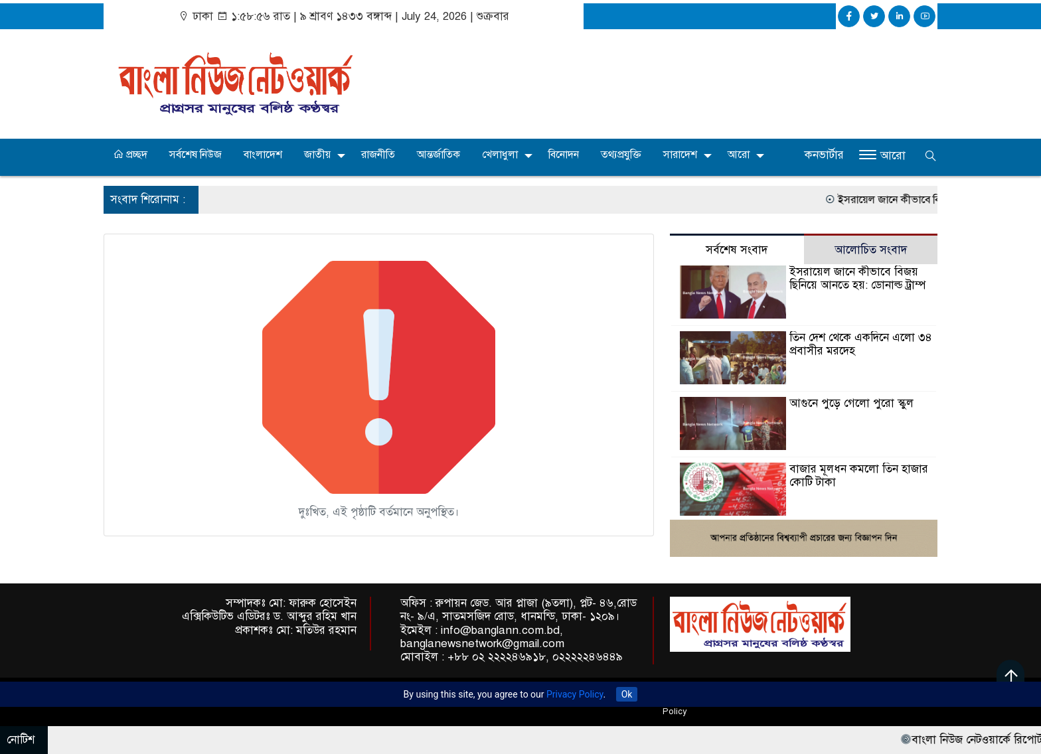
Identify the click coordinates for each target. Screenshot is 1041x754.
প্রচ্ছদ (130, 154)
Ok (627, 694)
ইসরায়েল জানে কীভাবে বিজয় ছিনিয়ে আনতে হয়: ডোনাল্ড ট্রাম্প (857, 278)
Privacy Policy (574, 694)
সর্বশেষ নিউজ (195, 154)
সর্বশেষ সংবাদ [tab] (736, 250)
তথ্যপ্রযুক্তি (621, 154)
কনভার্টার (824, 155)
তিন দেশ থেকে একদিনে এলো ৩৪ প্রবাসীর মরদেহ (860, 344)
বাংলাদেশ (263, 154)
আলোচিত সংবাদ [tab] (871, 250)
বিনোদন (563, 154)
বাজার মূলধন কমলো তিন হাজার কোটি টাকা (858, 475)
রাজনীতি (378, 154)
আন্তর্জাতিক (438, 154)
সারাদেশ (680, 154)
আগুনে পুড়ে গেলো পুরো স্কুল (851, 403)
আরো (739, 154)
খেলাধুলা (500, 154)
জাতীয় (317, 154)
